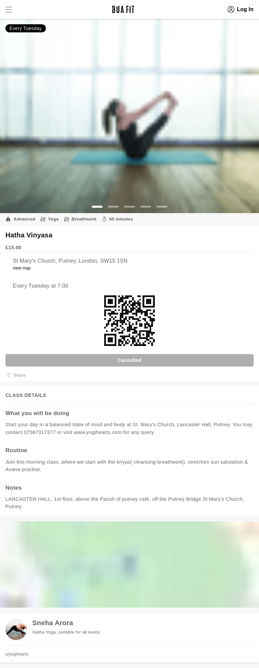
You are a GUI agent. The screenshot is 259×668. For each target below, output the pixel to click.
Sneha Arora (52, 623)
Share (15, 375)
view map (22, 268)
